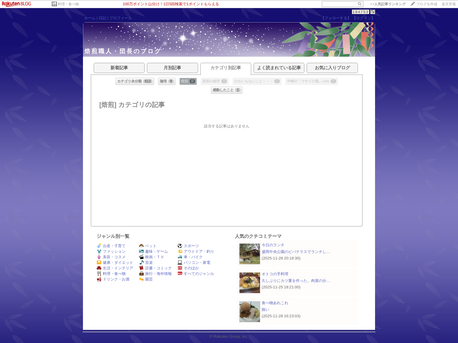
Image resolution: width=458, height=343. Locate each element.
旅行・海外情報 (155, 273)
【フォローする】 (336, 18)
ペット (148, 246)
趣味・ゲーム (153, 251)
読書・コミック (155, 268)
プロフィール (120, 18)
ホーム (90, 18)
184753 (361, 12)
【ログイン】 (363, 18)
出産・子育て (111, 246)
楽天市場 (449, 4)
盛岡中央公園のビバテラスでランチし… (296, 252)
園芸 (146, 279)
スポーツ (188, 246)
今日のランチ (273, 245)
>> (388, 4)
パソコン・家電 (194, 262)
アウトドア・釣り (196, 251)
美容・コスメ (111, 257)
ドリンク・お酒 (113, 279)
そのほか (188, 268)
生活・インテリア (115, 268)
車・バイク (190, 257)
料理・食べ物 (68, 4)
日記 (102, 18)
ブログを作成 (426, 4)
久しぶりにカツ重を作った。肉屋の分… (296, 280)
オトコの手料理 (275, 274)
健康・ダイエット (115, 262)
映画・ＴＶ (151, 257)
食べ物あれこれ (275, 303)
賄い (265, 309)
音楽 (146, 262)
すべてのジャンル (196, 273)
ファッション (111, 251)
